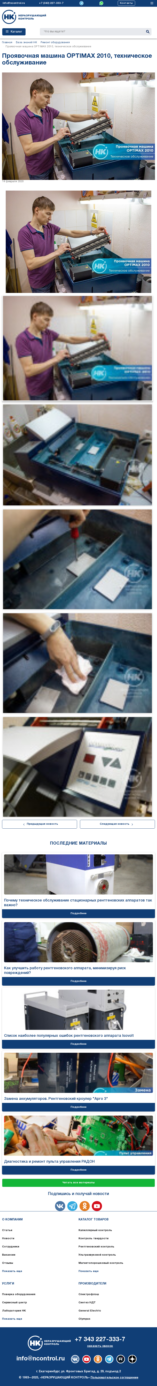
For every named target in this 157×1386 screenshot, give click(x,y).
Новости (8, 1238)
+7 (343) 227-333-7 (51, 3)
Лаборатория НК (14, 1311)
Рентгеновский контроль (96, 1247)
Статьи (7, 1230)
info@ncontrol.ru (14, 3)
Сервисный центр (14, 1302)
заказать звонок (100, 1346)
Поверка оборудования (18, 1294)
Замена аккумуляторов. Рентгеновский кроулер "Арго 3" (56, 1098)
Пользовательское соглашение (114, 1377)
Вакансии (8, 1255)
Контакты (126, 3)
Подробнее (78, 913)
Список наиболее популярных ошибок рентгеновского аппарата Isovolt (69, 1035)
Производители (92, 1283)
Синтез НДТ (87, 1302)
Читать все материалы (78, 1183)
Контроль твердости (93, 1238)
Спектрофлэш (88, 1294)
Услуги (8, 1283)
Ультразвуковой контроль (97, 1255)
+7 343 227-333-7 (100, 1339)
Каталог (14, 31)
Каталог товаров (93, 1219)
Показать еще (12, 1271)
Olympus (84, 1319)
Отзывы (7, 1263)
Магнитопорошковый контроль (100, 1263)
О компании (12, 1219)
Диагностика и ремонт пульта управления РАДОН (49, 1161)
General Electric (89, 1311)
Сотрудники (10, 1247)
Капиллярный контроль (95, 1230)
